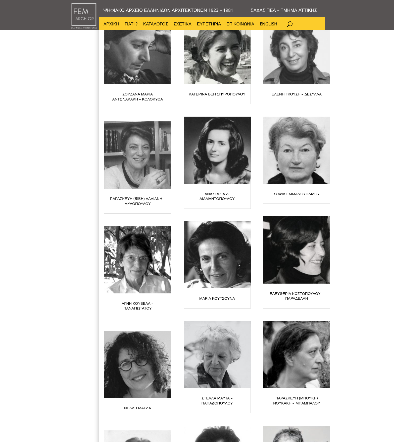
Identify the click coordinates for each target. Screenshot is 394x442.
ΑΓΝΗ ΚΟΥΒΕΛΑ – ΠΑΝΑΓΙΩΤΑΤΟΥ (254, 263)
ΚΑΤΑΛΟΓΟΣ (155, 24)
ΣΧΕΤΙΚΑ (182, 24)
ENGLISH (268, 24)
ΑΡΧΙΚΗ (111, 24)
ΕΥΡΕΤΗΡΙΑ (209, 24)
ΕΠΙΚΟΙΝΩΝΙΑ (240, 24)
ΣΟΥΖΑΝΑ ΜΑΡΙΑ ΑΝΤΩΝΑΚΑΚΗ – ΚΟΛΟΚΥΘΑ (154, 127)
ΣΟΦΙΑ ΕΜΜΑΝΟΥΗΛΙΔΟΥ (154, 263)
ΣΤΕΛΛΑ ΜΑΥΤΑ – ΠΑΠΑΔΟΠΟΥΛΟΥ (154, 399)
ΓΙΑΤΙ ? (131, 24)
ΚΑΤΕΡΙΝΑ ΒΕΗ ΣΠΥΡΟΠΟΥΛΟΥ (254, 127)
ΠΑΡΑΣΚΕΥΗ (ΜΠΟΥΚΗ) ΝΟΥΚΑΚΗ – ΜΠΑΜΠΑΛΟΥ (255, 399)
